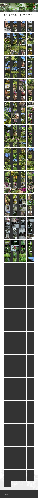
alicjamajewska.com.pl (8, 494)
